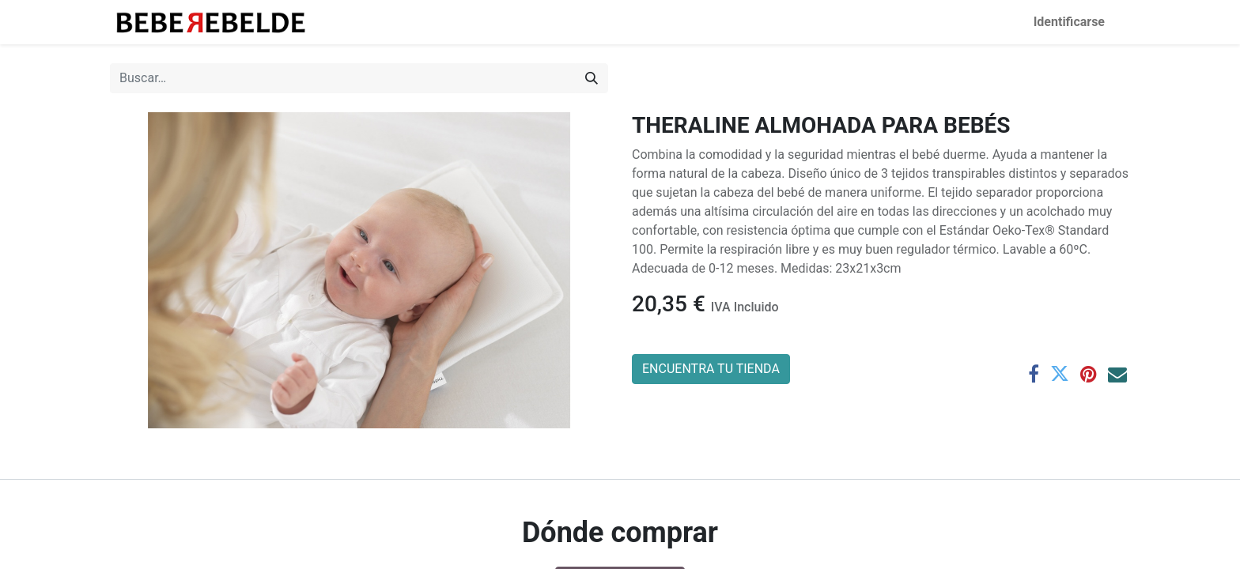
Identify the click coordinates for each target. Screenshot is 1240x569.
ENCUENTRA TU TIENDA (711, 368)
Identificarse (1069, 21)
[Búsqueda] (591, 78)
